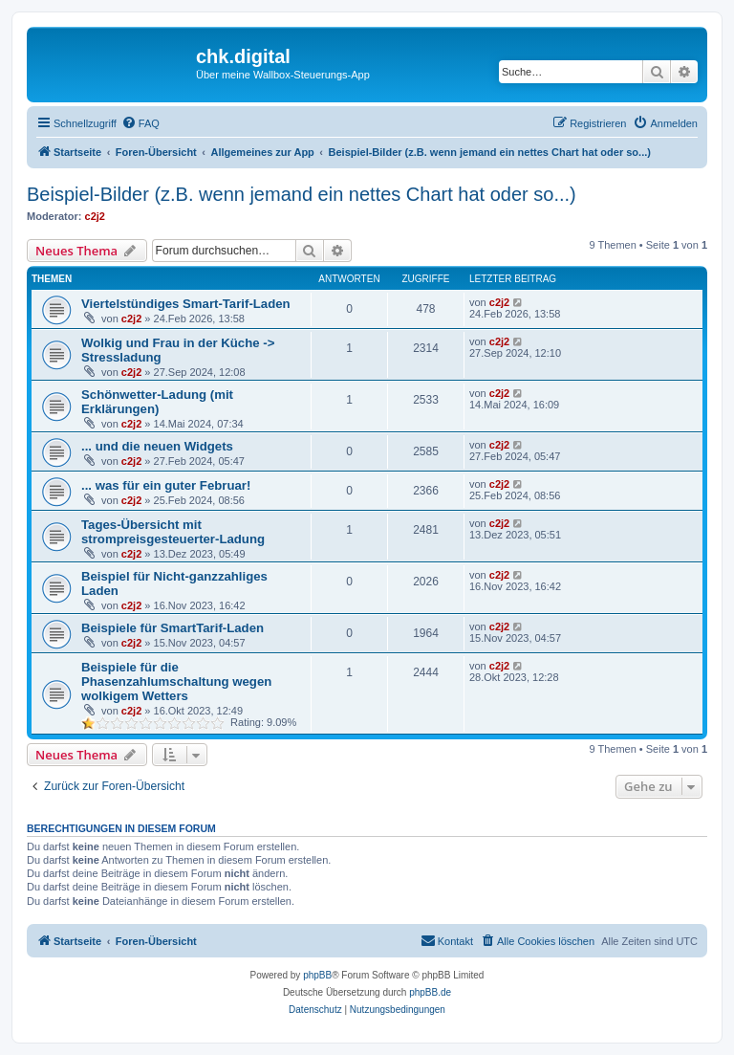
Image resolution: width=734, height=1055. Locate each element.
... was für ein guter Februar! (165, 485)
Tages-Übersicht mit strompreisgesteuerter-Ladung (173, 531)
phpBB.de (430, 992)
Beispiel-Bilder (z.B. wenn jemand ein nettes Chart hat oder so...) (301, 194)
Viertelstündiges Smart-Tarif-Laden (186, 304)
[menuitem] (140, 123)
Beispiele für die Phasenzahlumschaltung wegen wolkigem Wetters (176, 681)
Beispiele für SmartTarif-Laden (172, 628)
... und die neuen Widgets (157, 446)
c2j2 (95, 216)
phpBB (317, 975)
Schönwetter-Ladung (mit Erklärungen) (157, 401)
